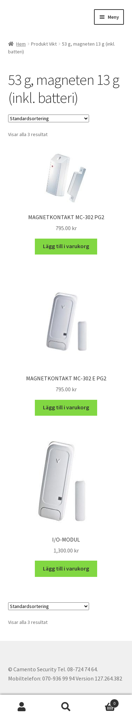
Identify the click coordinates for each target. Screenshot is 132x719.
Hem (21, 44)
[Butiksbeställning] (48, 118)
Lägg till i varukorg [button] (66, 246)
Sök (66, 707)
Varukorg (103, 702)
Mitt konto (22, 707)
